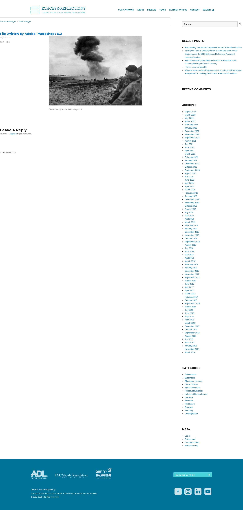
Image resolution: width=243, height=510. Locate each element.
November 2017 (192, 274)
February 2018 (191, 264)
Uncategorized (191, 413)
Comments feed (192, 442)
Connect (194, 10)
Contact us (36, 489)
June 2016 (189, 313)
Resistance (190, 404)
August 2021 (190, 141)
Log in (187, 436)
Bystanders (190, 378)
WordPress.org (191, 445)
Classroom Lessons (193, 381)
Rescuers (189, 400)
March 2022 (190, 121)
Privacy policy (49, 489)
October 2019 (191, 206)
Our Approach (126, 10)
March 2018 (190, 261)
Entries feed (190, 439)
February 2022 (191, 124)
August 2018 (190, 245)
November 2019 (192, 202)
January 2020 (191, 196)
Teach (162, 10)
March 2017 (190, 294)
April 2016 (189, 320)
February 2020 (191, 193)
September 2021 (192, 137)
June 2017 (189, 284)
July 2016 (189, 310)
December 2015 (192, 326)
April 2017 (189, 290)
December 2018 (192, 232)
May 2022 (189, 118)
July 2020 (189, 176)
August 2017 (190, 281)
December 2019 (192, 199)
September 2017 (192, 277)
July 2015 (189, 339)
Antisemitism (190, 374)
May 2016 (189, 316)
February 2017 (191, 297)
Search (207, 10)
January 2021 (191, 160)
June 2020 (189, 180)
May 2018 (189, 255)
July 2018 (189, 248)
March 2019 (190, 222)
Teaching (189, 410)
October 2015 (191, 329)
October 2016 (191, 300)
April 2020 (189, 186)
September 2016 (192, 303)
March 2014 (190, 352)
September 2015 (192, 333)
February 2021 (191, 157)
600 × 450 (5, 42)
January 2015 (191, 346)
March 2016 (190, 323)
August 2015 (190, 336)
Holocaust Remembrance (196, 394)
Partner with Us (178, 10)
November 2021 (192, 134)
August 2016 (190, 307)
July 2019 (189, 212)
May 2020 (189, 183)
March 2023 (190, 115)
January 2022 (191, 128)
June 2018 (189, 251)
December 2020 (192, 163)
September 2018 (192, 242)
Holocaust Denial (192, 387)
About (140, 10)
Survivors (189, 407)
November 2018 (192, 235)
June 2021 (189, 147)
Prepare (151, 10)
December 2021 (192, 131)
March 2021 (190, 154)
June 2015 (189, 342)
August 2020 (190, 173)
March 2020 (190, 189)
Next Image (25, 21)
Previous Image (8, 21)
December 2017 (192, 271)
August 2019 (190, 209)
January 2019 (191, 229)
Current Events (191, 384)
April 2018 (189, 258)
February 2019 (191, 225)
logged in (13, 134)
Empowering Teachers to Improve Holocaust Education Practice (213, 47)
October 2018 (191, 238)
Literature (189, 397)
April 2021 (189, 150)
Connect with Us (185, 474)
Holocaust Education (194, 391)
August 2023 (190, 111)
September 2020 (192, 170)
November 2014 (192, 349)
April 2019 (189, 219)
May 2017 (189, 287)
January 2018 (191, 268)
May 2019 (189, 216)
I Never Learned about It (195, 67)
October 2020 (191, 167)
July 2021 (189, 144)
